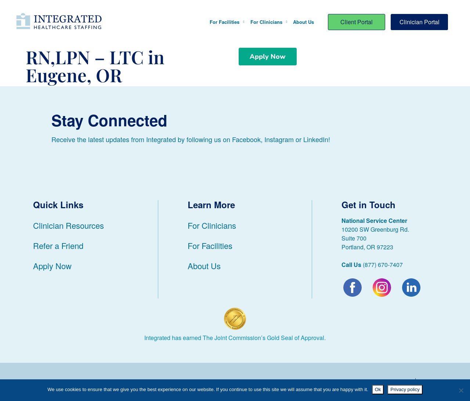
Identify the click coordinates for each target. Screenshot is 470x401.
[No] (460, 390)
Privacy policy (404, 389)
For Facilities (227, 22)
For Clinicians (268, 22)
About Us (303, 21)
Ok (378, 389)
